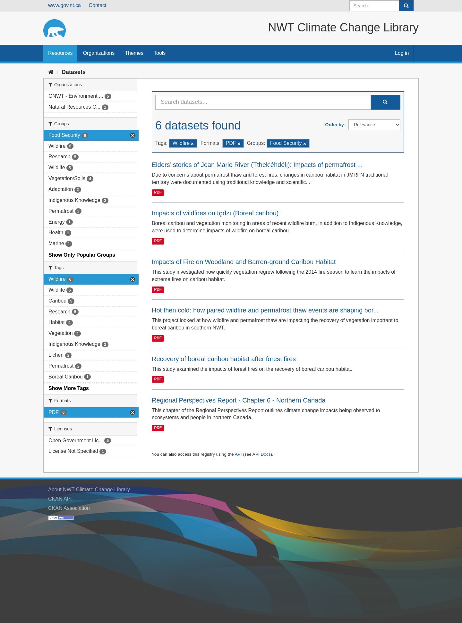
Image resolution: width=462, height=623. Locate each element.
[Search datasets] (381, 5)
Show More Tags (68, 388)
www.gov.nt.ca (64, 5)
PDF (158, 192)
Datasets (74, 72)
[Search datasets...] (263, 102)
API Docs (261, 454)
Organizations (99, 53)
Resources (60, 53)
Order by (334, 124)
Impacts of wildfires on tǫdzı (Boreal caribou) (215, 213)
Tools (160, 53)
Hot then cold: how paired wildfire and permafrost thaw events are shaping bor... (265, 310)
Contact (97, 5)
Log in (402, 53)
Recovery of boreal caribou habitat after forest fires (224, 358)
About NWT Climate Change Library (89, 489)
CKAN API (60, 499)
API (238, 454)
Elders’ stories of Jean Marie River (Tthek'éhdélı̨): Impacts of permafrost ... (257, 164)
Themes (134, 53)
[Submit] (406, 5)
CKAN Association (69, 508)
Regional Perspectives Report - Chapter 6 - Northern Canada (238, 400)
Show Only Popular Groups (81, 255)
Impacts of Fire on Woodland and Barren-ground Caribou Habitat (244, 261)
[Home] (51, 72)
